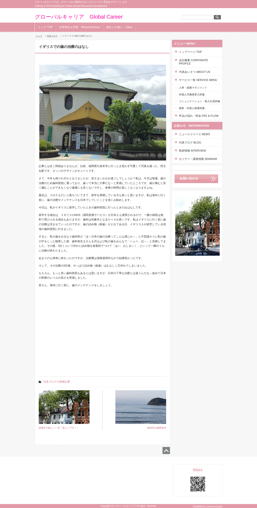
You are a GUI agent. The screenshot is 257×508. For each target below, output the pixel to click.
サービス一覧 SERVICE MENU (198, 80)
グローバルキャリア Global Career (79, 17)
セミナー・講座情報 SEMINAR (198, 158)
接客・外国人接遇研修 (192, 108)
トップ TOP (45, 27)
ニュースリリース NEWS (194, 134)
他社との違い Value (119, 27)
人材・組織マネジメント (193, 87)
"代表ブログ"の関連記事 (56, 381)
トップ (39, 36)
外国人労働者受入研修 (192, 94)
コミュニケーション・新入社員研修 (199, 101)
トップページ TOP (190, 51)
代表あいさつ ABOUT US (194, 71)
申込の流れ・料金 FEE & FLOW (199, 115)
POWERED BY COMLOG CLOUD (207, 506)
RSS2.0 (197, 469)
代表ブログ (52, 36)
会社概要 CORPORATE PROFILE (193, 62)
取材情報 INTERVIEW (192, 150)
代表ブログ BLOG (190, 142)
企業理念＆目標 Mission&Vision (79, 27)
